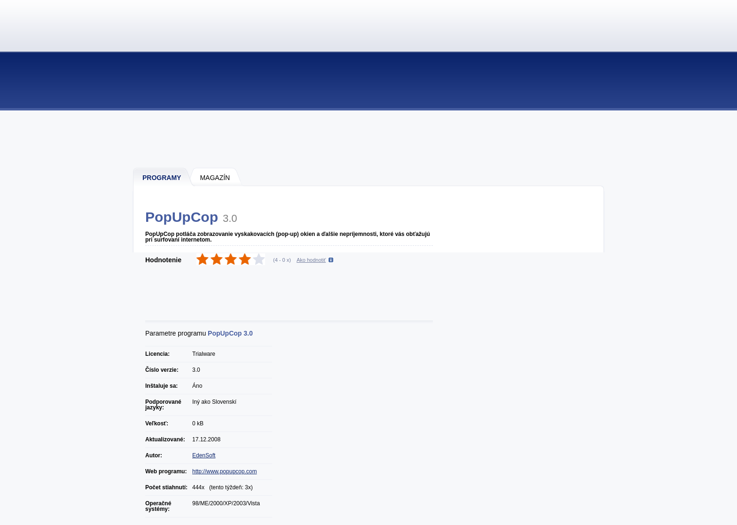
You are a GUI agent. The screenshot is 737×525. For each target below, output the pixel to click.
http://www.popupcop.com (224, 471)
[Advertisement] (369, 138)
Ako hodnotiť (311, 260)
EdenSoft (203, 455)
